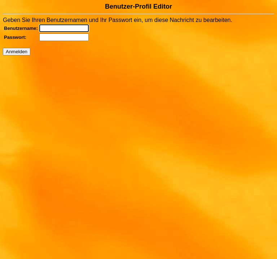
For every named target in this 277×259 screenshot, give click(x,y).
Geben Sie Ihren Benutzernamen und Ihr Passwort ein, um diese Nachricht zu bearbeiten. (138, 29)
